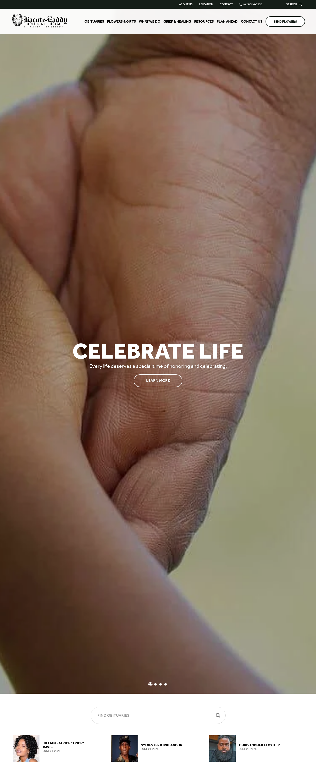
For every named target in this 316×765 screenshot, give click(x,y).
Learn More (158, 380)
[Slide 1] (150, 684)
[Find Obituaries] (158, 715)
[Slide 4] (165, 684)
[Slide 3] (160, 684)
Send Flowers (285, 21)
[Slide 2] (155, 684)
